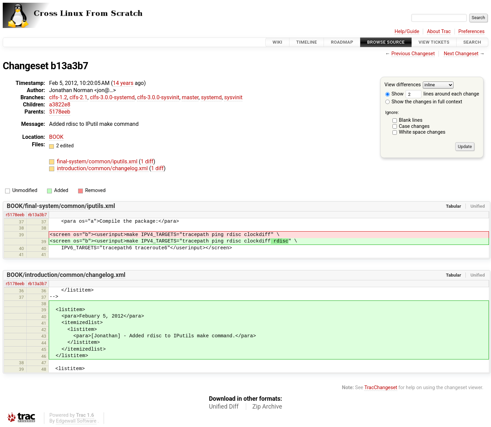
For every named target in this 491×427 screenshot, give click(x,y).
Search (472, 42)
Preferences (471, 31)
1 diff (147, 161)
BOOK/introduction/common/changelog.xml (66, 274)
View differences (403, 85)
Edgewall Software (76, 421)
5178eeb (59, 111)
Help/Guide (407, 31)
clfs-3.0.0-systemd (112, 97)
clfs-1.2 (58, 97)
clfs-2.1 (79, 97)
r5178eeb (15, 214)
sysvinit (233, 97)
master (190, 97)
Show (394, 94)
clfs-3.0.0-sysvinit (158, 97)
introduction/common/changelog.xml (103, 168)
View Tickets (434, 42)
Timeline (306, 42)
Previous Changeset (413, 54)
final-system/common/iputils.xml (98, 161)
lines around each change (442, 94)
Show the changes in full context (423, 102)
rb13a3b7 (37, 214)
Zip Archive (267, 406)
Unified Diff (224, 406)
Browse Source (386, 42)
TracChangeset (380, 388)
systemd (211, 97)
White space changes (422, 132)
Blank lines (410, 120)
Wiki (277, 42)
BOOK (56, 137)
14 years (123, 83)
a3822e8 (59, 104)
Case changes (414, 126)
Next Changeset (461, 54)
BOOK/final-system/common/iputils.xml (61, 206)
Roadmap (342, 42)
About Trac (439, 31)
